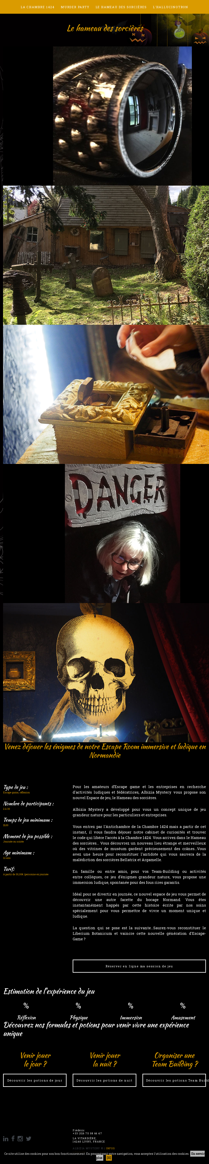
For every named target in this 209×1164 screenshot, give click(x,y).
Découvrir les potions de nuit (104, 1080)
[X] (109, 1158)
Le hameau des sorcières (121, 7)
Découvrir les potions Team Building (176, 1080)
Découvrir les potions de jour (34, 1080)
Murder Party (75, 7)
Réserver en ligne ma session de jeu (139, 966)
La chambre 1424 (38, 7)
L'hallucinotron (170, 7)
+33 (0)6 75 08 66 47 (87, 1133)
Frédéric (79, 1130)
